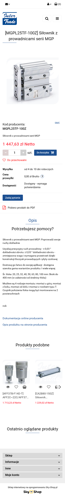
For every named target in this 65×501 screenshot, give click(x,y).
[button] (57, 4)
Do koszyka (45, 152)
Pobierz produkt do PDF (19, 207)
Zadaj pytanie (12, 197)
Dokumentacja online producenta (23, 318)
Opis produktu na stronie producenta (25, 324)
